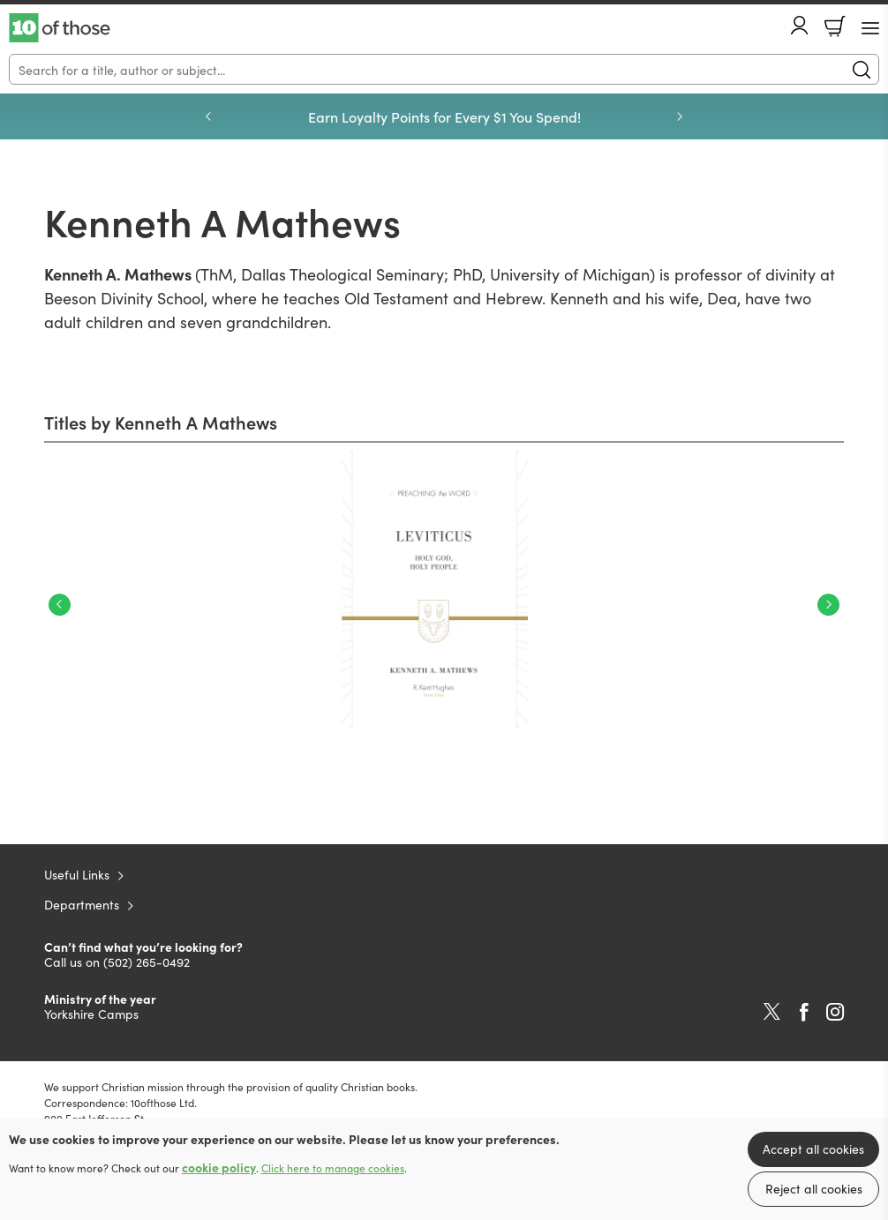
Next (828, 605)
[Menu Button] (870, 28)
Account (800, 25)
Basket (835, 26)
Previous (60, 605)
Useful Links (76, 874)
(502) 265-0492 (146, 961)
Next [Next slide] (679, 116)
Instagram (835, 1012)
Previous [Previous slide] (208, 116)
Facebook (804, 1012)
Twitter (772, 1012)
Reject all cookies (813, 1188)
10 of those (59, 28)
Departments (81, 904)
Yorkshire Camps (91, 1013)
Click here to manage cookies (332, 1168)
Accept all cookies (813, 1148)
